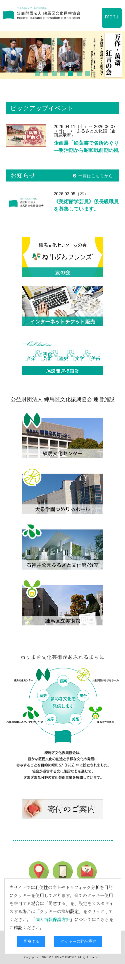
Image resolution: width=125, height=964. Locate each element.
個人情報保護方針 (52, 919)
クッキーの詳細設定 (78, 941)
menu (111, 16)
